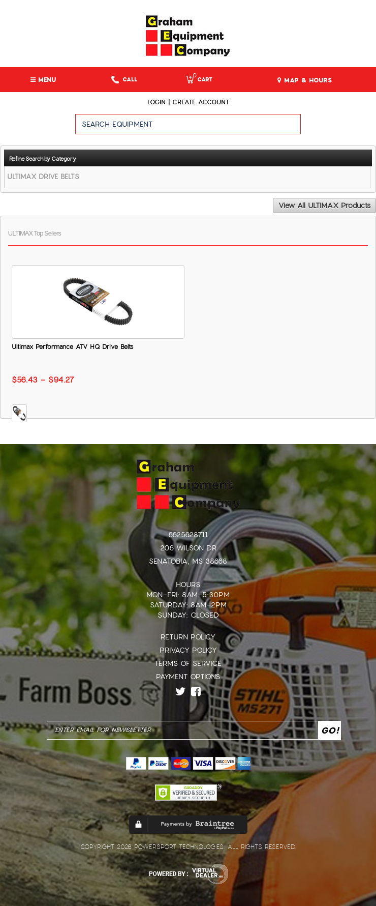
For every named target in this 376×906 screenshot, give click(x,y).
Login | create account (188, 102)
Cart (199, 79)
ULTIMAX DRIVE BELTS (43, 176)
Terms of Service (188, 663)
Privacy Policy (188, 650)
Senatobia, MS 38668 (188, 561)
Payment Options (188, 676)
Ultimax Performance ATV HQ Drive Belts (72, 347)
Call (124, 79)
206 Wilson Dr (188, 547)
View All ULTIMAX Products (324, 205)
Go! (339, 129)
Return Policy (188, 636)
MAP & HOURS (304, 80)
